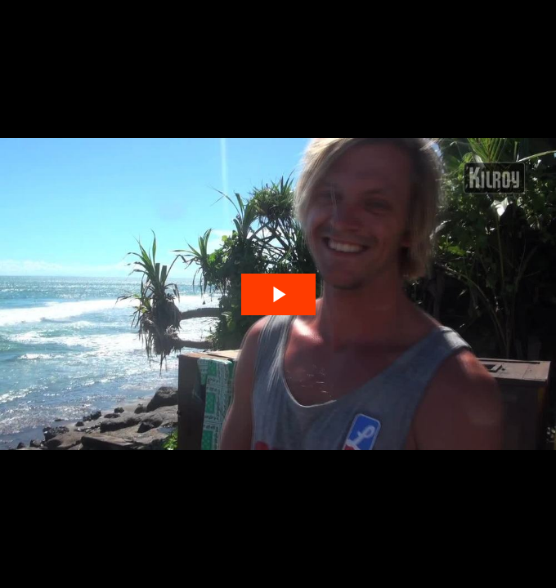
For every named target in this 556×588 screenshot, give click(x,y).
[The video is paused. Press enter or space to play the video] (278, 294)
